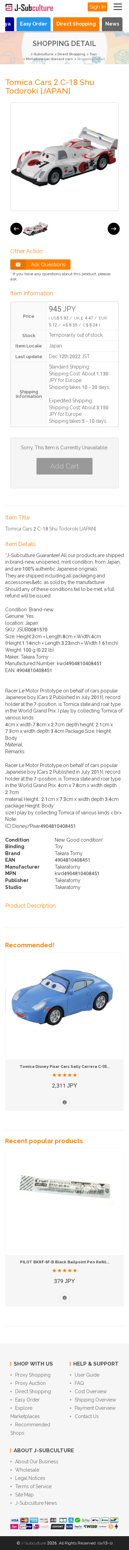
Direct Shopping (76, 24)
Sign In (97, 7)
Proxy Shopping (30, 1375)
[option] (35, 228)
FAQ (77, 1383)
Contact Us (84, 1416)
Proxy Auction (28, 1383)
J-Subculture (42, 54)
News (112, 24)
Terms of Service (31, 1486)
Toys (93, 54)
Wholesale (24, 1470)
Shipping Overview (93, 1400)
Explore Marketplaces (25, 1412)
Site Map (22, 1495)
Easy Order (33, 24)
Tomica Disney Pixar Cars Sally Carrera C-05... (65, 1066)
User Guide (84, 1375)
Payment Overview (93, 1408)
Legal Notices (27, 1478)
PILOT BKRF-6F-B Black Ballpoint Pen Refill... (64, 1262)
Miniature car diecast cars (49, 59)
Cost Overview (88, 1391)
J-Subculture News (33, 1503)
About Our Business (34, 1461)
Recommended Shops (30, 1429)
